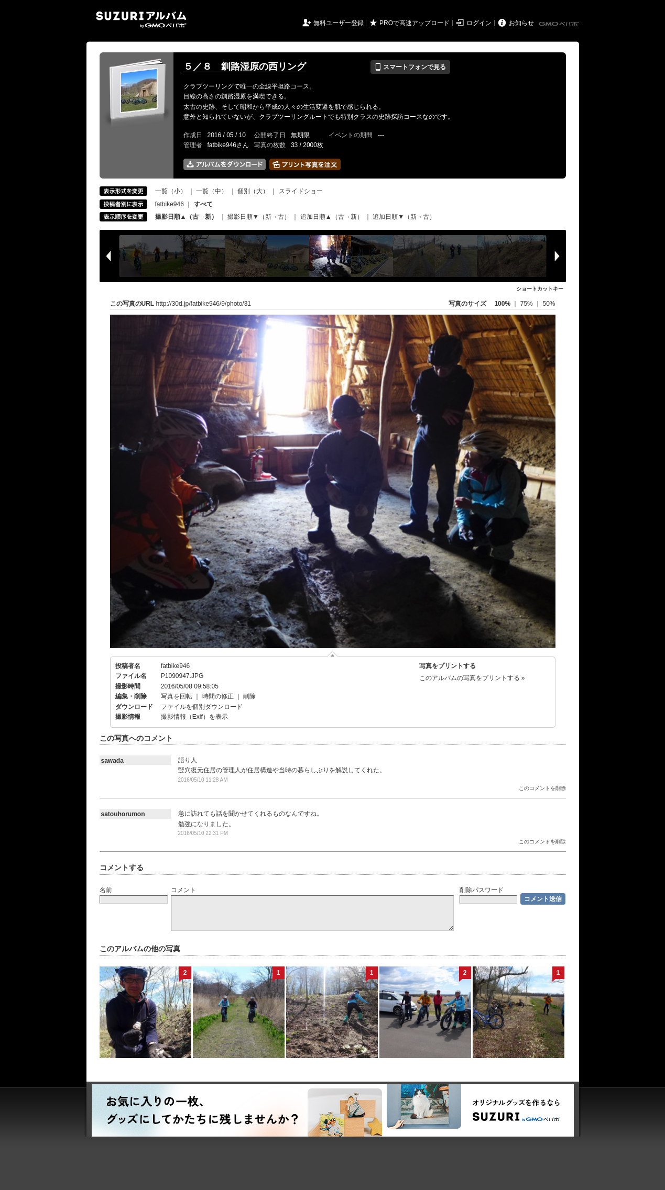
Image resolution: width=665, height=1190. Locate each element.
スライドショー (301, 191)
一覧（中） (211, 191)
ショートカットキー (539, 289)
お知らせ (521, 23)
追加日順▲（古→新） (331, 216)
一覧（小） (171, 191)
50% (548, 303)
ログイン (479, 23)
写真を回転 (176, 696)
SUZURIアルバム (141, 19)
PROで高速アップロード (414, 23)
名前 (106, 890)
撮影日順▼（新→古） (258, 216)
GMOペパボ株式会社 (560, 24)
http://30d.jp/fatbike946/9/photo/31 (203, 303)
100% (502, 303)
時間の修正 (218, 696)
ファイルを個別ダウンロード (202, 706)
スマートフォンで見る (410, 67)
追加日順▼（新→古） (404, 216)
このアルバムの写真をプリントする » (472, 678)
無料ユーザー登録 (338, 23)
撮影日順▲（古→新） (186, 216)
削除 (249, 696)
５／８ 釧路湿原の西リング (244, 66)
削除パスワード (482, 890)
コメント (183, 890)
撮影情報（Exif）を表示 (194, 716)
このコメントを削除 (542, 788)
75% (527, 303)
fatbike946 (169, 204)
